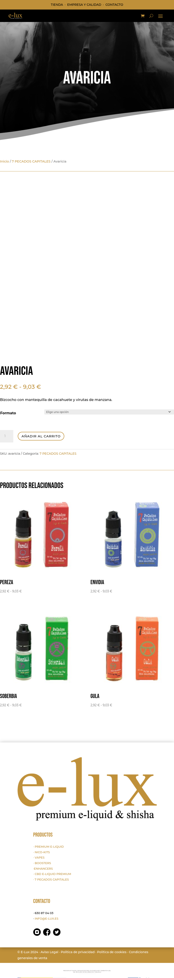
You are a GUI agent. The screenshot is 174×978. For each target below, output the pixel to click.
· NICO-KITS (41, 852)
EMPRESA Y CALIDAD (84, 5)
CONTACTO (114, 5)
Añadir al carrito (41, 436)
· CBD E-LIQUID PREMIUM (52, 874)
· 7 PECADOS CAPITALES (51, 879)
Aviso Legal (49, 952)
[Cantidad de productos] (6, 436)
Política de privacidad (78, 952)
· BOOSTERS (42, 863)
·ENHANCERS (43, 868)
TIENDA (57, 5)
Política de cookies (111, 952)
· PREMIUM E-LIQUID (48, 846)
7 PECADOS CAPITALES (31, 161)
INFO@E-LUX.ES (46, 918)
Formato (8, 413)
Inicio (4, 161)
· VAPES (39, 857)
